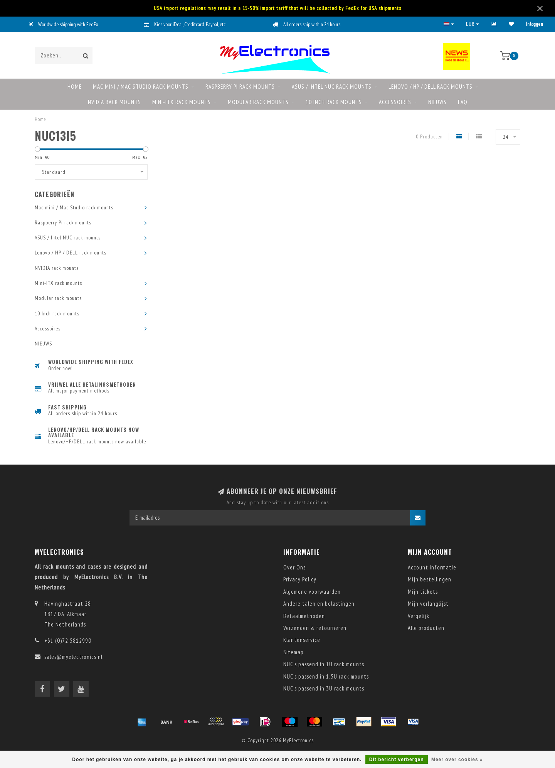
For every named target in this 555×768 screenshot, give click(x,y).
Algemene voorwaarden (312, 591)
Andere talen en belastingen (319, 603)
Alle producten (426, 628)
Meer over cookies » (457, 759)
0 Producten (429, 136)
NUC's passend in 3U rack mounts (323, 688)
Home (74, 86)
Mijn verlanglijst (428, 603)
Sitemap (293, 652)
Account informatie (432, 567)
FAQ (463, 102)
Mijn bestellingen (429, 579)
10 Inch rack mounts (334, 102)
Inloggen (534, 24)
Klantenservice (301, 639)
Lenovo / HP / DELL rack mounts (430, 86)
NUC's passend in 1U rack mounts (323, 664)
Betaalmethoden (304, 616)
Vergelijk (418, 616)
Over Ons (294, 567)
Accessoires (395, 102)
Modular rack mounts (258, 102)
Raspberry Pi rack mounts (240, 86)
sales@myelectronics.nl (73, 656)
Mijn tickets (423, 591)
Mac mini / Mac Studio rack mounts (140, 86)
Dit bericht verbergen (396, 759)
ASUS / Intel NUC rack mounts (332, 86)
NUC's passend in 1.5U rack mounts (326, 676)
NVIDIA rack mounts (114, 102)
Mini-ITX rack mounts (181, 102)
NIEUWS (437, 102)
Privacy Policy (299, 579)
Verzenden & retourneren (314, 628)
